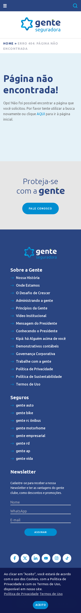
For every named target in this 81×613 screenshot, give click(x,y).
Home (8, 43)
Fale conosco (40, 208)
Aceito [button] (40, 604)
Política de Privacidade (21, 594)
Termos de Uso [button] (51, 594)
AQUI (41, 114)
